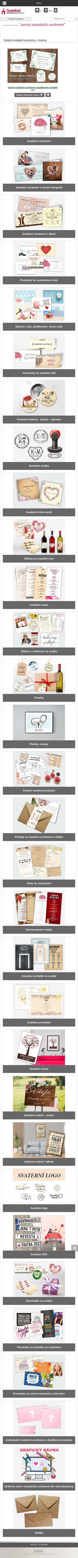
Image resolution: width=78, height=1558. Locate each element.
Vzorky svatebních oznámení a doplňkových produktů (32, 87)
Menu (39, 3)
